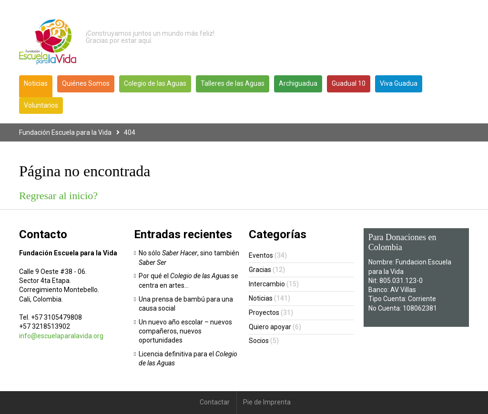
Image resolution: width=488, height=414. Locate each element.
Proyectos (264, 312)
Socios (259, 340)
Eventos (261, 255)
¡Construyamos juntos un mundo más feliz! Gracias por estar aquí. (150, 37)
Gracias (260, 269)
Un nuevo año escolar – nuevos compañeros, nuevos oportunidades (185, 331)
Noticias (261, 298)
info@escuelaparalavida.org (61, 336)
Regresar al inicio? (58, 196)
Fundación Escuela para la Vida (65, 132)
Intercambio (267, 284)
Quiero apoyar (270, 327)
